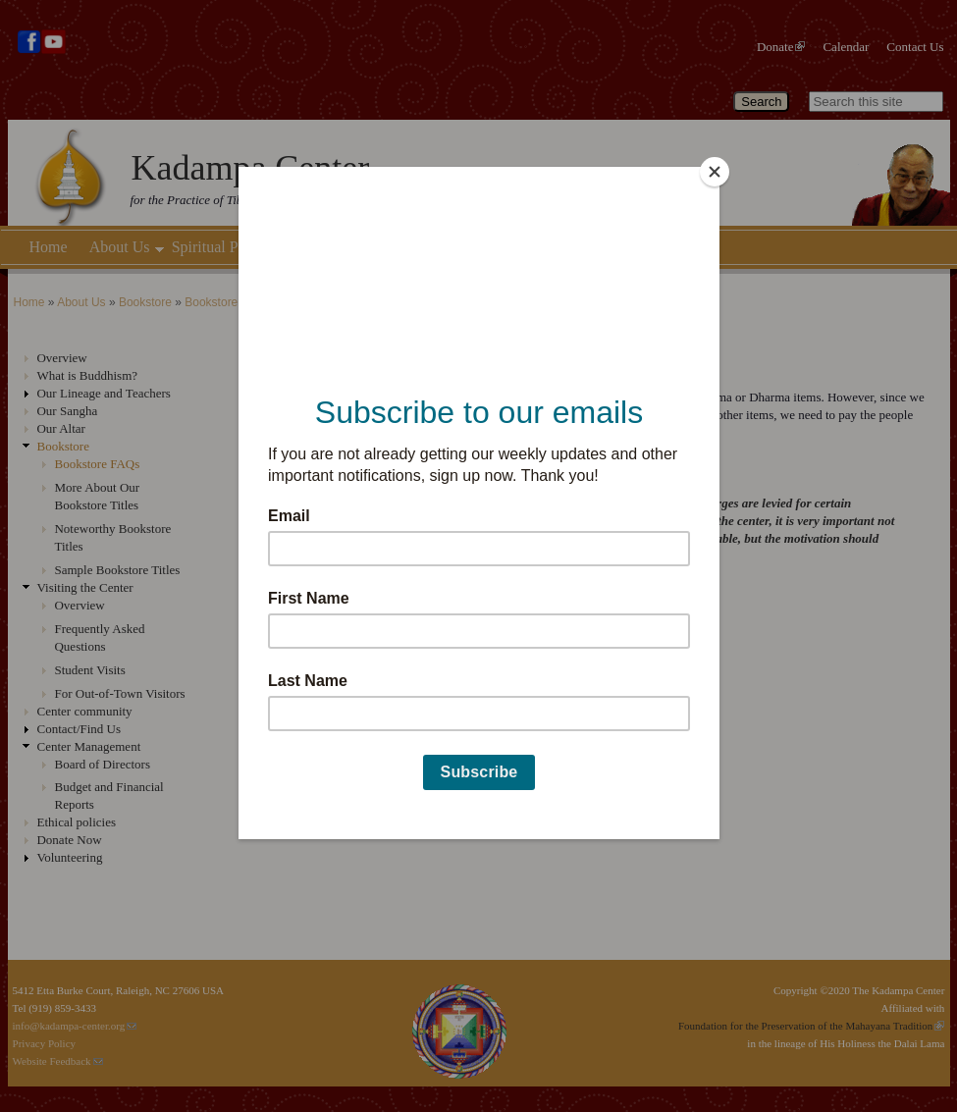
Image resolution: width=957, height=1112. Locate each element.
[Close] (714, 171)
